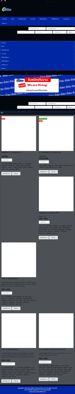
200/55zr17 (31, 167)
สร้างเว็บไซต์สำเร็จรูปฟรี (31, 390)
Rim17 (72, 165)
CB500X (28, 371)
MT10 (12, 371)
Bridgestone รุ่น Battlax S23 (10, 152)
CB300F (63, 226)
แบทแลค (11, 169)
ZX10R (18, 165)
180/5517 (44, 165)
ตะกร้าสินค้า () (70, 100)
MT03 (60, 227)
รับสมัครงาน (66, 19)
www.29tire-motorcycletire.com (37, 388)
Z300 (40, 227)
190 (47, 167)
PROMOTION (22, 19)
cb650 (60, 165)
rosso (10, 376)
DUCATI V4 (4, 298)
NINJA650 (26, 373)
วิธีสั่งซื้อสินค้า (55, 19)
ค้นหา (71, 32)
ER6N (15, 373)
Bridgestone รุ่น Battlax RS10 (49, 213)
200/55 (3, 169)
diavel (17, 304)
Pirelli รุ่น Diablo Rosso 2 (10, 349)
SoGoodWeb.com (41, 391)
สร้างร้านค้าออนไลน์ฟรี (44, 390)
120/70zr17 (28, 165)
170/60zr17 (12, 375)
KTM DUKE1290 (27, 298)
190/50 (25, 167)
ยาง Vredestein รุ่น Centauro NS (50, 152)
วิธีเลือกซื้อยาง (43, 19)
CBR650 (3, 300)
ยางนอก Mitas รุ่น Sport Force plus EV (52, 349)
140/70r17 (57, 231)
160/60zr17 (5, 302)
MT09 (8, 371)
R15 (43, 226)
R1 (23, 163)
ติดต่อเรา (4, 23)
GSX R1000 (28, 163)
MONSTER (12, 165)
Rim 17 (10, 167)
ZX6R (22, 165)
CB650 (17, 169)
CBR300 (55, 226)
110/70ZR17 (42, 373)
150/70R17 (64, 231)
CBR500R (4, 373)
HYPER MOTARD (20, 371)
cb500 (55, 165)
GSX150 (55, 227)
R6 (12, 300)
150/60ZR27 (50, 373)
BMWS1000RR (17, 163)
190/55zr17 (4, 167)
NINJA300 (69, 226)
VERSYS (20, 373)
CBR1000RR (8, 163)
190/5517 (42, 167)
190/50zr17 (26, 302)
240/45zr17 (12, 304)
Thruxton (60, 375)
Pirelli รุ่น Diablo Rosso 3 (10, 278)
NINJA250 (45, 227)
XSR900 (3, 371)
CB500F (10, 373)
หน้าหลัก (4, 19)
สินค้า (12, 19)
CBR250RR (49, 226)
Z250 (50, 227)
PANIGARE (4, 165)
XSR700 (32, 369)
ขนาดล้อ (32, 19)
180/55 (20, 167)
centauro (50, 165)
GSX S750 (26, 300)
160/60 (15, 167)
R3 (59, 226)
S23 (7, 169)
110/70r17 (50, 231)
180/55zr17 (12, 302)
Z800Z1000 (66, 165)
